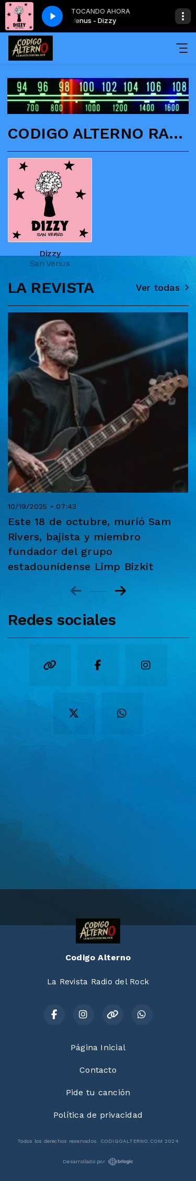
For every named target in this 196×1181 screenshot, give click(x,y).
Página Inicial (98, 1047)
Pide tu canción (98, 1092)
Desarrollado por (98, 1161)
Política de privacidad (98, 1115)
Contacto (98, 1070)
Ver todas (162, 287)
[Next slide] (120, 591)
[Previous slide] (76, 591)
